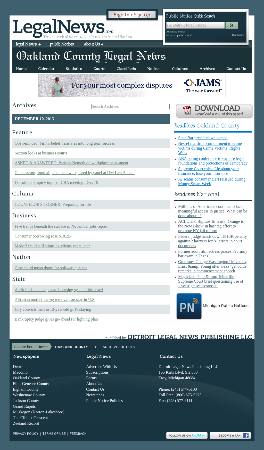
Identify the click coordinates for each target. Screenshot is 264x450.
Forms (91, 378)
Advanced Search (175, 31)
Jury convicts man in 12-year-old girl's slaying (53, 309)
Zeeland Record (26, 423)
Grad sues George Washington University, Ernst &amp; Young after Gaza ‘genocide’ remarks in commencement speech (213, 266)
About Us (94, 383)
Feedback (78, 434)
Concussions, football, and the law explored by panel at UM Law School (75, 172)
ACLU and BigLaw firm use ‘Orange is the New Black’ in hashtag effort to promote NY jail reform (211, 226)
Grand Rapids (24, 406)
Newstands (95, 395)
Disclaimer (238, 35)
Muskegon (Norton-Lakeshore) (38, 412)
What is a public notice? (179, 35)
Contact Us (95, 389)
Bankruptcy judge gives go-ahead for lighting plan (56, 319)
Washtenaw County (29, 395)
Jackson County (26, 400)
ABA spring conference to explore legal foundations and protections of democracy (213, 160)
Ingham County (26, 389)
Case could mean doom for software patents (51, 268)
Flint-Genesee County (31, 383)
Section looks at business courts (41, 153)
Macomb (20, 372)
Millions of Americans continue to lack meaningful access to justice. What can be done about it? (212, 211)
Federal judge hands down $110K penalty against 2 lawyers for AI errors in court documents (212, 241)
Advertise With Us (101, 366)
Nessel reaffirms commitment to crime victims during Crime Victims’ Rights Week (210, 148)
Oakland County (26, 378)
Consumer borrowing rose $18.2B (43, 236)
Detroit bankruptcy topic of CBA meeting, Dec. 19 (56, 182)
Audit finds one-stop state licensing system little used (59, 290)
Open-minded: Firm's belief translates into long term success (65, 143)
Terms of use (54, 434)
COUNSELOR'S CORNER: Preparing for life (53, 204)
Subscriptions (97, 372)
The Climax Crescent (30, 417)
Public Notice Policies (104, 400)
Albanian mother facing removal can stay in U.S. (55, 299)
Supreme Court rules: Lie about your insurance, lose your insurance (208, 171)
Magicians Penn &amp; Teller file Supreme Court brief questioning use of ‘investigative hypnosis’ (210, 281)
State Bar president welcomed (203, 138)
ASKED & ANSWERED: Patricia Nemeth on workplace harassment (71, 163)
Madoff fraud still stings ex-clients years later (52, 246)
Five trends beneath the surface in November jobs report (61, 226)
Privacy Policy (25, 434)
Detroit (18, 366)
